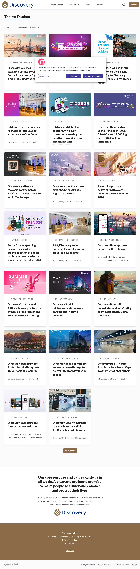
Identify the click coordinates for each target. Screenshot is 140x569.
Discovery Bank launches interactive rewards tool (23, 424)
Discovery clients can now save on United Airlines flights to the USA (68, 190)
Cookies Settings (45, 76)
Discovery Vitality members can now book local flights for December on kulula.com (69, 426)
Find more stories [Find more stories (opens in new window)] (121, 564)
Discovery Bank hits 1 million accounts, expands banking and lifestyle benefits (68, 310)
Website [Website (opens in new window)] (70, 550)
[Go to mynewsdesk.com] (11, 564)
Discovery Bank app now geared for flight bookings (113, 247)
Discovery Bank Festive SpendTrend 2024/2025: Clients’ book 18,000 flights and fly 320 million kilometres (114, 134)
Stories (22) (9, 27)
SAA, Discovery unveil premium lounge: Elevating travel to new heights (69, 249)
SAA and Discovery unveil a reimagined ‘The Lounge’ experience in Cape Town (24, 130)
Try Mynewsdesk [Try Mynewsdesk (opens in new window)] (87, 564)
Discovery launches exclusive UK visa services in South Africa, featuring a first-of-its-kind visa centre (25, 73)
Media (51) (22, 27)
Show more (70, 451)
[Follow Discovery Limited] (134, 4)
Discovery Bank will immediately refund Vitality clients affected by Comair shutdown (114, 310)
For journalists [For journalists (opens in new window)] (104, 564)
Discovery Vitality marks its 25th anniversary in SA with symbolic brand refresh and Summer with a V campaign (25, 310)
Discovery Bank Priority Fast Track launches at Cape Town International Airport (114, 367)
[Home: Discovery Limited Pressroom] (17, 4)
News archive (57, 4)
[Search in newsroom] (124, 4)
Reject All (73, 76)
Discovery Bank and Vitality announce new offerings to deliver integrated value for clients (70, 369)
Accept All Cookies (93, 76)
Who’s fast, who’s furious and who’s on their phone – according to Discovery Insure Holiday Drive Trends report (114, 75)
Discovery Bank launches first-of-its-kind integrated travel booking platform (24, 367)
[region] (70, 69)
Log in (134, 564)
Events (88, 4)
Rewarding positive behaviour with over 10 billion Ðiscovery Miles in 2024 (113, 192)
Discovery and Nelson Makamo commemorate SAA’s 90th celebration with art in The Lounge (25, 192)
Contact (99, 4)
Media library (73, 4)
